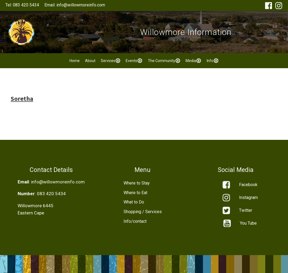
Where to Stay (137, 183)
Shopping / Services (143, 211)
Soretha (22, 98)
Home (75, 61)
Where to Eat (135, 192)
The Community (164, 60)
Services (111, 60)
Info (213, 60)
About (90, 61)
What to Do (134, 202)
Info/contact (135, 221)
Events (134, 60)
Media (193, 60)
